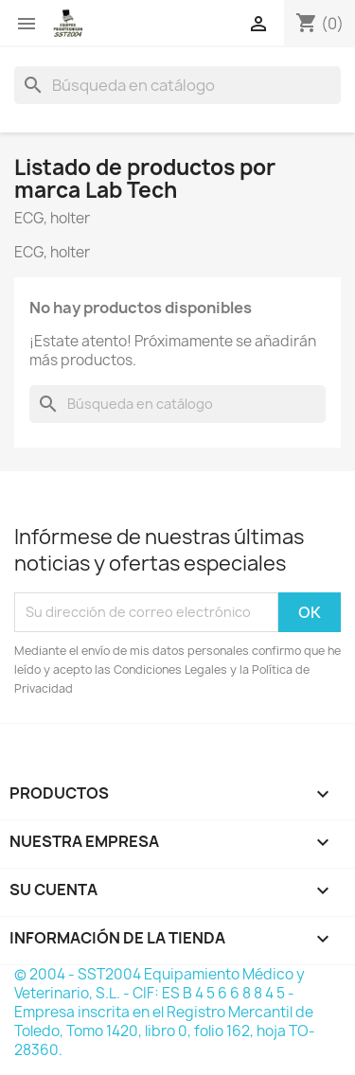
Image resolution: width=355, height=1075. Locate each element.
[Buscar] (177, 85)
